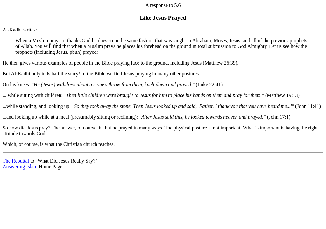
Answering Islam (20, 166)
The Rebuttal (16, 160)
